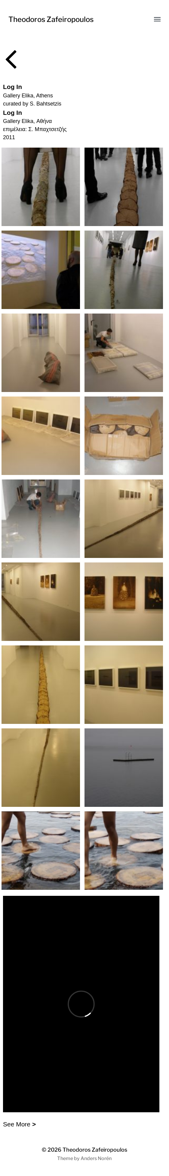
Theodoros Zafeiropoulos (51, 19)
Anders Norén (96, 1158)
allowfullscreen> (81, 1004)
